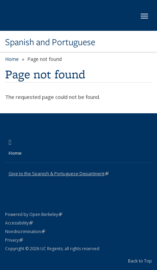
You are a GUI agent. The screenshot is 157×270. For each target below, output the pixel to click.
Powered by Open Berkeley (33, 214)
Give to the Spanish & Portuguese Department (59, 173)
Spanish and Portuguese (50, 42)
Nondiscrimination (25, 231)
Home (12, 59)
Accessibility (19, 223)
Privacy (14, 240)
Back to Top (140, 261)
